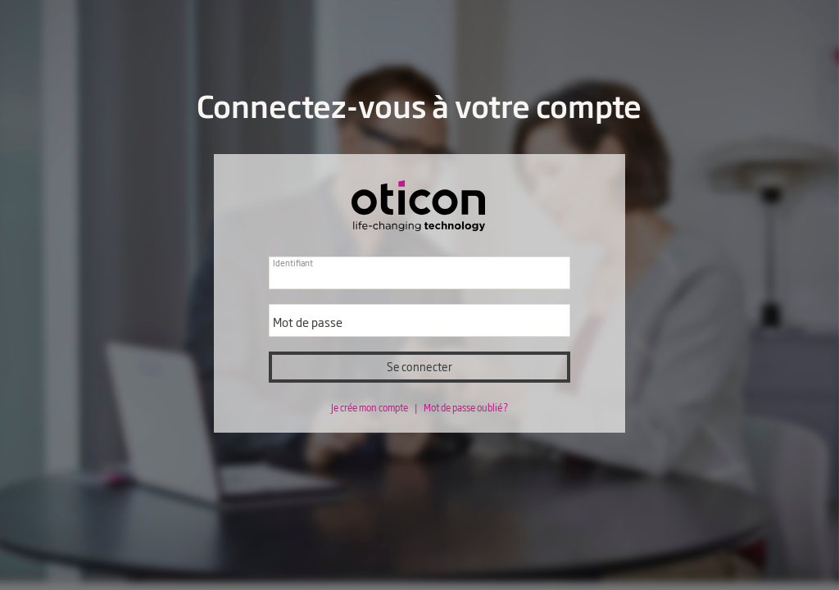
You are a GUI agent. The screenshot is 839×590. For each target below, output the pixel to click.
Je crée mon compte (370, 407)
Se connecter (419, 366)
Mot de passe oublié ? (466, 407)
